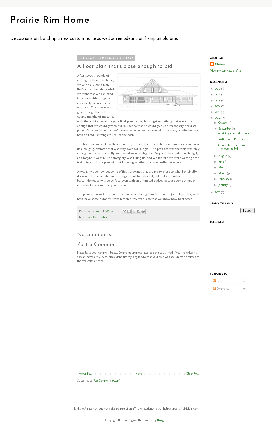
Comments (221, 288)
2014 (218, 106)
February (224, 179)
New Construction (97, 217)
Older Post (192, 373)
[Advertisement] (37, 130)
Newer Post (85, 373)
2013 (218, 112)
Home (139, 373)
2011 (218, 192)
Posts (217, 281)
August (223, 156)
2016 (218, 94)
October (223, 122)
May (221, 167)
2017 (218, 88)
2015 (218, 100)
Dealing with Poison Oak (232, 139)
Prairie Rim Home (49, 20)
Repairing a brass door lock (233, 133)
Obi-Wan (96, 211)
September (225, 128)
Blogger (161, 420)
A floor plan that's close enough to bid (232, 146)
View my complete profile (225, 70)
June (221, 161)
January (223, 185)
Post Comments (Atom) (106, 380)
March (222, 173)
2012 (218, 117)
